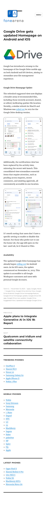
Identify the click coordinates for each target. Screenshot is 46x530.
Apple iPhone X (12, 378)
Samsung (10, 406)
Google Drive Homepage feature (26, 293)
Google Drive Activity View (25, 291)
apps (29, 289)
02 (7, 425)
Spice (8, 444)
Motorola (10, 409)
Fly (7, 447)
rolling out (21, 264)
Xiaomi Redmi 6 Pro (15, 472)
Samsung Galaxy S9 (15, 375)
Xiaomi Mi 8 (11, 369)
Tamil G (6, 289)
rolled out (20, 109)
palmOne (10, 437)
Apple (8, 450)
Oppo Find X (11, 469)
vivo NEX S (10, 475)
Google (34, 289)
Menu (38, 15)
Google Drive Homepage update (16, 296)
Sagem (9, 431)
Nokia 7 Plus (11, 381)
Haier (8, 434)
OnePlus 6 (10, 366)
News (39, 289)
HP (7, 441)
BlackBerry (10, 428)
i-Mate (9, 412)
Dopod (9, 416)
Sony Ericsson (12, 403)
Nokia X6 (10, 478)
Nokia (8, 400)
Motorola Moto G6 (14, 484)
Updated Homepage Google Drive (28, 300)
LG (7, 422)
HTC (8, 419)
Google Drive (10, 291)
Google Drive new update (16, 298)
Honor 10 (10, 372)
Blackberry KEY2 (13, 481)
